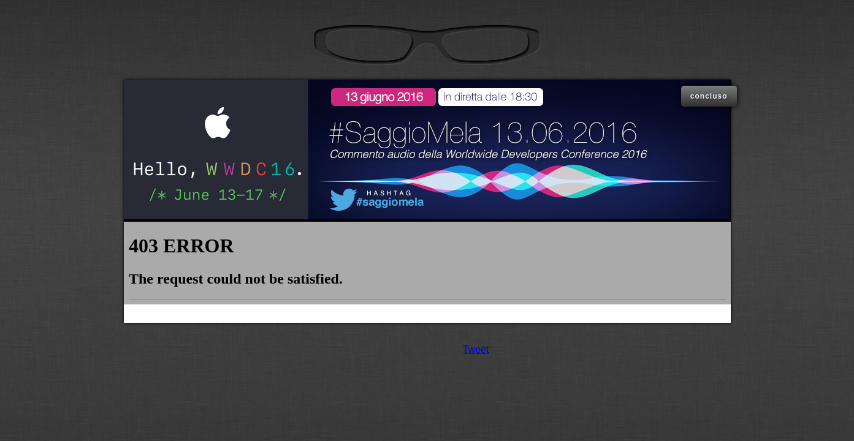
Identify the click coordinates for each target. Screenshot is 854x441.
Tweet (476, 349)
